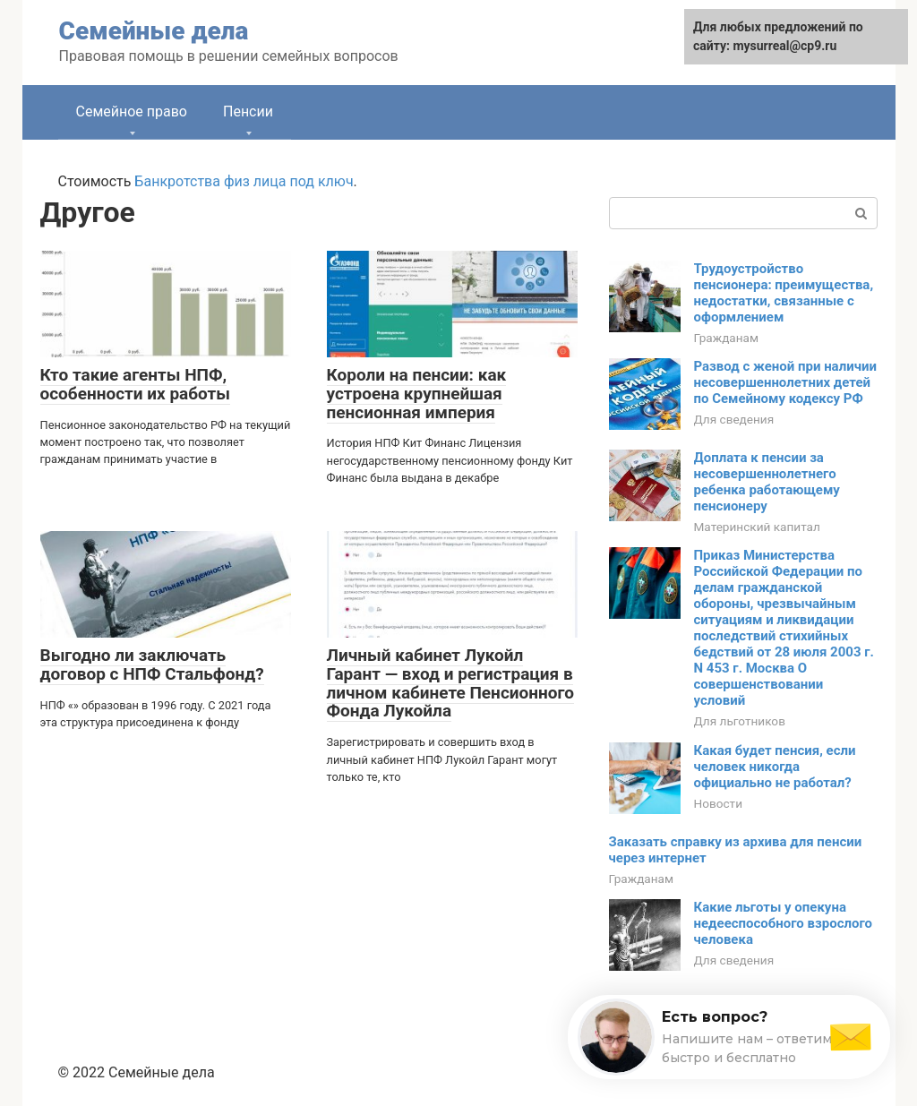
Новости (718, 803)
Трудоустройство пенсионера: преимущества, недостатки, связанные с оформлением (784, 293)
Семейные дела (154, 31)
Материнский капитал (757, 526)
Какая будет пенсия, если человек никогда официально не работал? (775, 766)
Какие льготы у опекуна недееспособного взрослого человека (783, 923)
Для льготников (739, 721)
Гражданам (726, 337)
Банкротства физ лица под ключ (243, 181)
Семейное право (131, 111)
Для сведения (734, 419)
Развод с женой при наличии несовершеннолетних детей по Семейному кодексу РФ (785, 382)
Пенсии (248, 111)
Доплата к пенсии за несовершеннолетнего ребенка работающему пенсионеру (767, 482)
